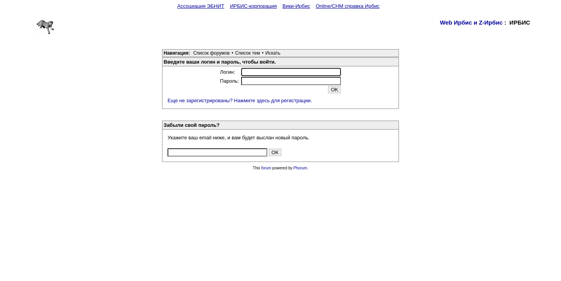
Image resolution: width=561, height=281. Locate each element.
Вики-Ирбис (296, 6)
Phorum (300, 168)
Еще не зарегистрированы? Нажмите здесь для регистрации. (240, 100)
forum (266, 168)
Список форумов (211, 53)
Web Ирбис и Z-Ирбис (471, 22)
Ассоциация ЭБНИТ (200, 6)
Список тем (247, 53)
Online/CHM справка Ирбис (347, 6)
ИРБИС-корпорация (253, 6)
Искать (272, 53)
